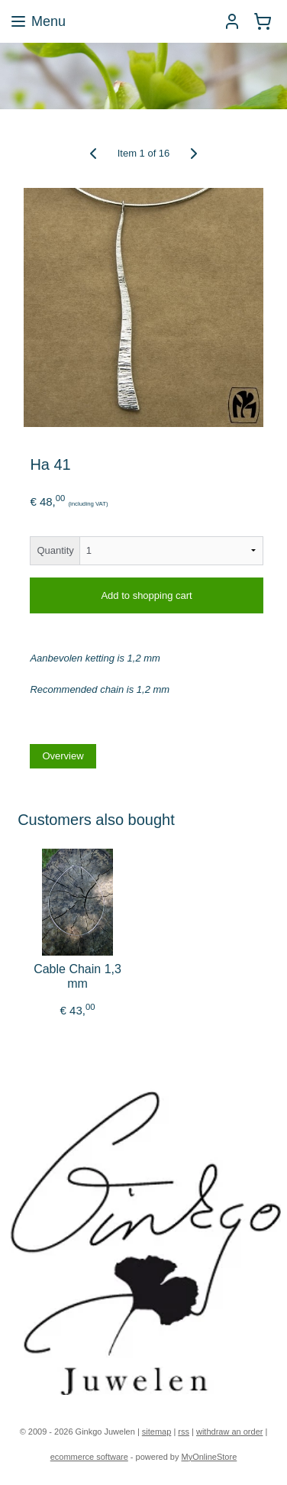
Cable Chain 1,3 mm (77, 976)
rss (183, 1431)
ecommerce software (89, 1456)
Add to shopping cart (146, 595)
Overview (62, 756)
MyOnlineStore (209, 1456)
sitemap (157, 1431)
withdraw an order (229, 1431)
